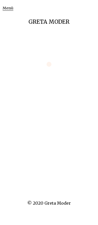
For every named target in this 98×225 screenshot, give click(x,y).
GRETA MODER (49, 21)
